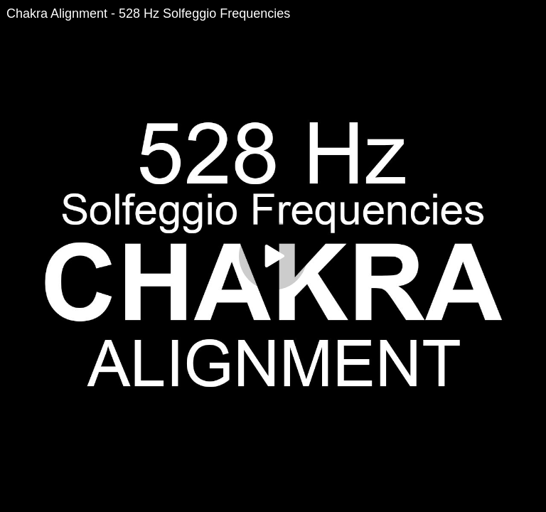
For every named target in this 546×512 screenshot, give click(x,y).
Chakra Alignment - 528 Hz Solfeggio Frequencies (148, 13)
